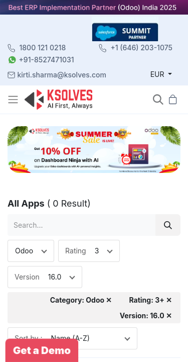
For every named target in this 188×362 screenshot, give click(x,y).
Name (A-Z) (70, 338)
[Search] (167, 225)
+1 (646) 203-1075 (141, 47)
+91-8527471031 (46, 59)
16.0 (54, 277)
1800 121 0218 (43, 47)
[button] (158, 99)
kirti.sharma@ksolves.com (62, 74)
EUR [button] (158, 74)
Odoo (24, 250)
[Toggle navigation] (14, 99)
